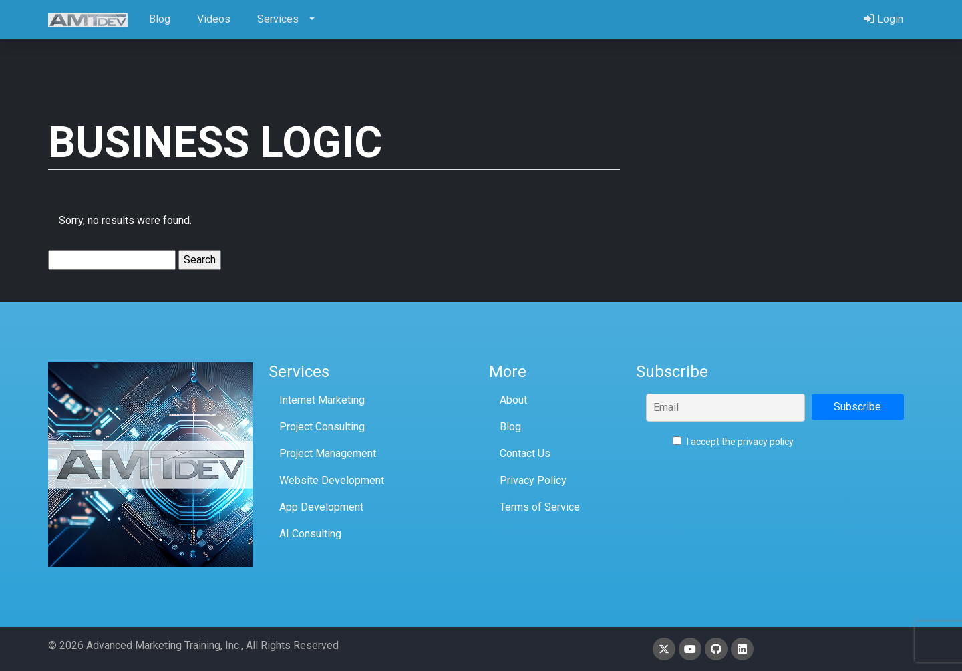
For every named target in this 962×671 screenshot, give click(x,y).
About (513, 400)
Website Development (331, 480)
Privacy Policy (533, 480)
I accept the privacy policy (733, 441)
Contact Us (525, 453)
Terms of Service (540, 507)
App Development (321, 507)
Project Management (327, 453)
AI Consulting (310, 533)
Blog (510, 426)
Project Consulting (322, 426)
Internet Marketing (322, 400)
